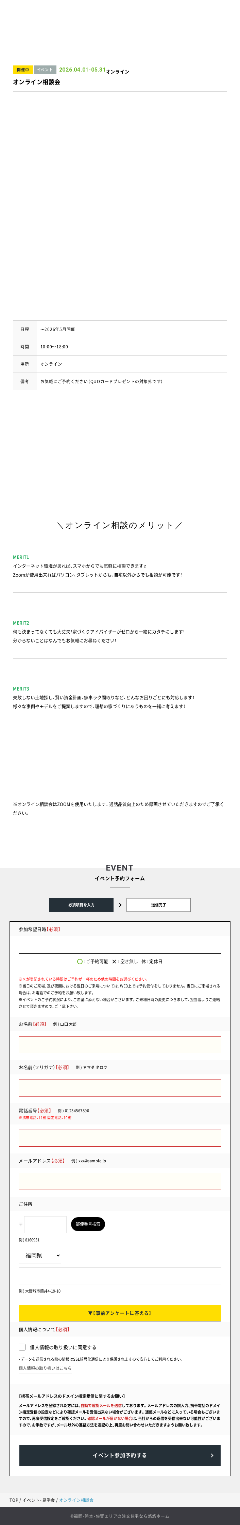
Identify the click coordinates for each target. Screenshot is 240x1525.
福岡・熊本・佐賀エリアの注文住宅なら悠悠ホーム (121, 1516)
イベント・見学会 (38, 1500)
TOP (14, 1500)
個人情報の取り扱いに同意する (58, 1347)
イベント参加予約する (120, 1455)
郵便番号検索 (88, 1224)
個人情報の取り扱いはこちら (45, 1368)
